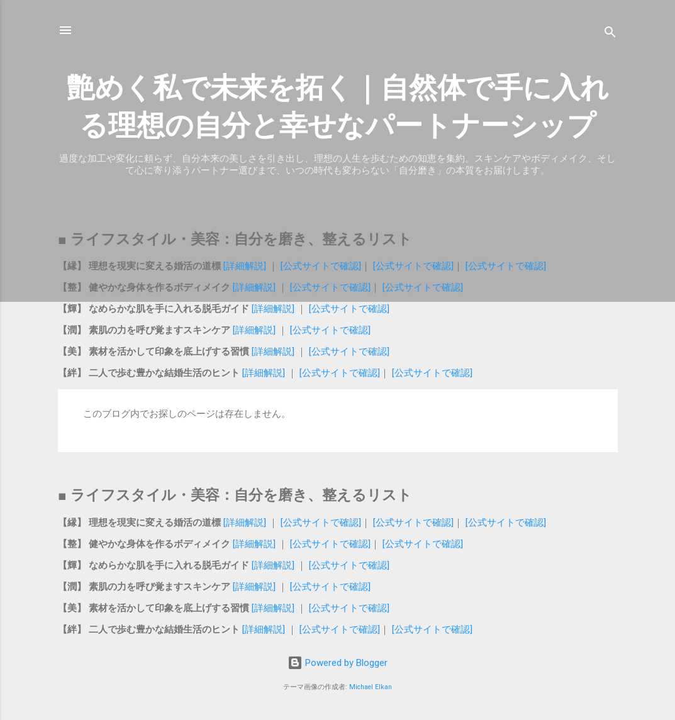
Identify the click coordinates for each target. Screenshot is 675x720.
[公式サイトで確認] (321, 266)
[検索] (610, 34)
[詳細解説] (244, 266)
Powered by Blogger (337, 662)
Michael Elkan (370, 687)
